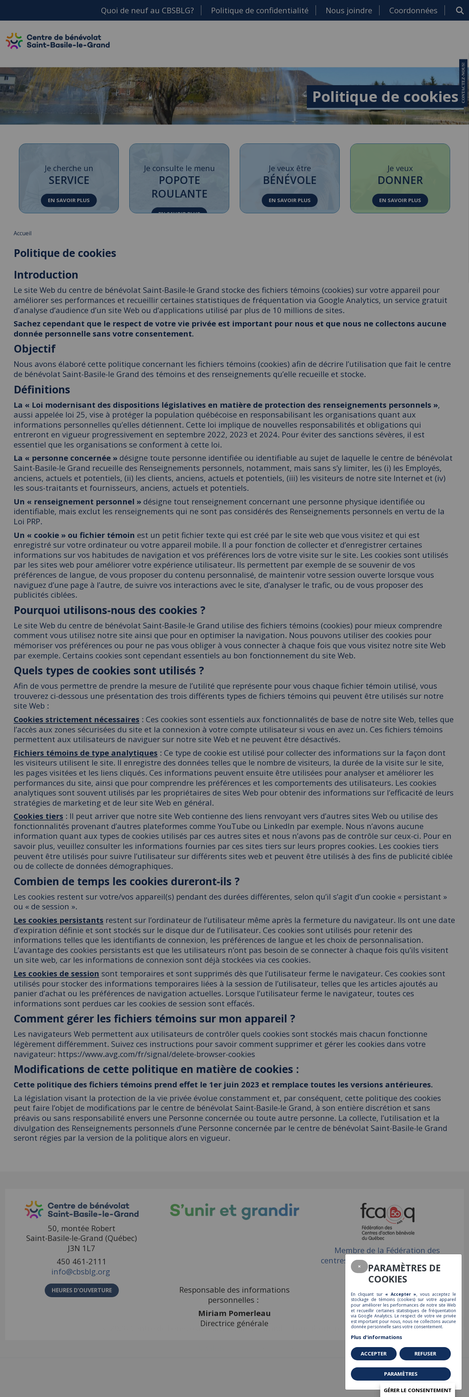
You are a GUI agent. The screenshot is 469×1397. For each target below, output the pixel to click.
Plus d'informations (376, 1336)
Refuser (425, 1353)
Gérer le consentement (418, 1390)
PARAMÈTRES (401, 1373)
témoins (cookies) (397, 1299)
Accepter (374, 1353)
